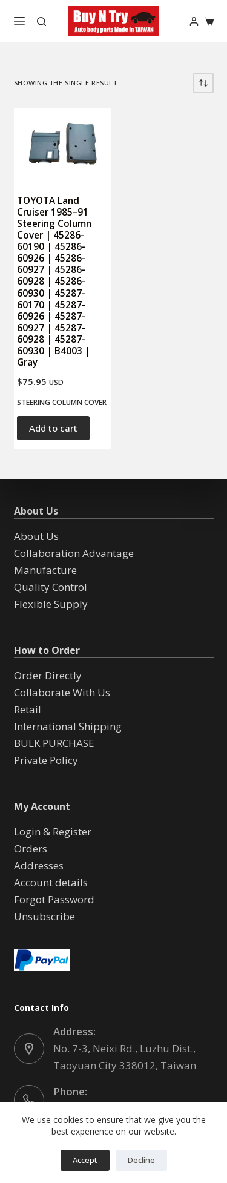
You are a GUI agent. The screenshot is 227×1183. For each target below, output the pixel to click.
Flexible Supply (51, 604)
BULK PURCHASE (54, 743)
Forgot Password (54, 899)
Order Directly (48, 675)
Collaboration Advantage (74, 553)
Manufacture (45, 570)
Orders (30, 848)
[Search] (41, 21)
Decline (141, 1160)
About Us (36, 536)
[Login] (194, 21)
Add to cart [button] (53, 428)
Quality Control (50, 587)
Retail (27, 709)
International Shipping (68, 726)
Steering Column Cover (62, 402)
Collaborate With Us (62, 692)
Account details (51, 882)
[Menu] (19, 21)
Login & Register (52, 832)
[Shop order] (203, 83)
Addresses (39, 865)
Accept (85, 1160)
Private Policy (46, 760)
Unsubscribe (44, 916)
